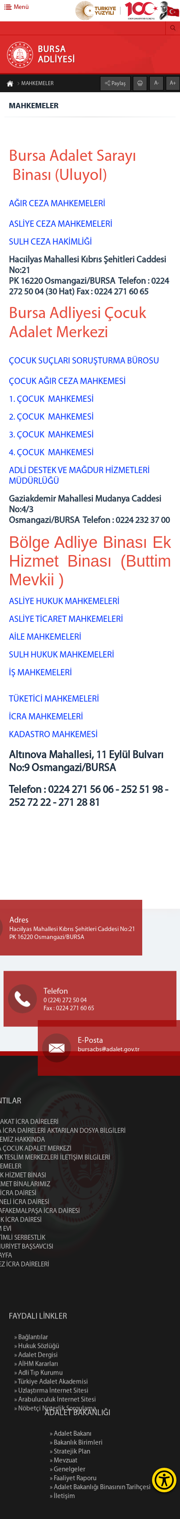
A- (156, 83)
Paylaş (118, 83)
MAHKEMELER (35, 84)
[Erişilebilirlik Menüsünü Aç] (164, 1480)
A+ (173, 83)
